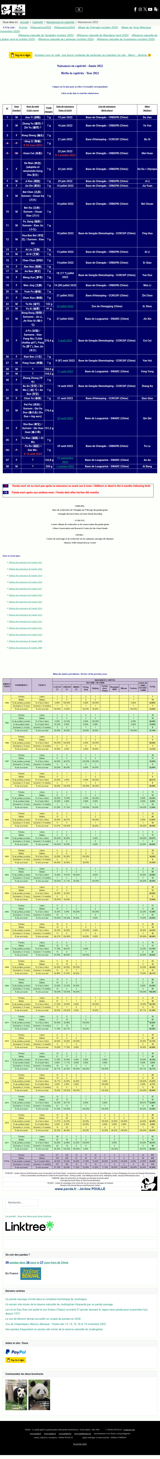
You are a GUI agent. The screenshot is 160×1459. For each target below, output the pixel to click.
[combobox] (21, 1202)
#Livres (23, 27)
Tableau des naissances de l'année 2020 (25, 569)
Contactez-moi (129, 1429)
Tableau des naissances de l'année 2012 (25, 621)
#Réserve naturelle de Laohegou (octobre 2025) (66, 39)
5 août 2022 (65, 340)
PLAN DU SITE (80, 1444)
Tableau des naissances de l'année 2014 (25, 608)
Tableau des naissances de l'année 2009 (25, 641)
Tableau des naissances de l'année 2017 (25, 588)
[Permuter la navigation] (79, 9)
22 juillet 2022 (65, 306)
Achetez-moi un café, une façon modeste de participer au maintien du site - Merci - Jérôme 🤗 (93, 55)
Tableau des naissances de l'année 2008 (25, 647)
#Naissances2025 (40, 27)
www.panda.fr (35, 1433)
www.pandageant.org (82, 1433)
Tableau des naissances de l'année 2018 (25, 582)
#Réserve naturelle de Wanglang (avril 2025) (103, 35)
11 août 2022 (65, 371)
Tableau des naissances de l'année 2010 (25, 634)
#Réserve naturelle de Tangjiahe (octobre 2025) (46, 35)
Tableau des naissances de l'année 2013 (25, 615)
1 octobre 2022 (65, 466)
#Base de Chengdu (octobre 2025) (98, 27)
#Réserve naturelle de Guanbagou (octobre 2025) (126, 39)
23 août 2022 (65, 418)
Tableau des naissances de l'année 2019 (25, 575)
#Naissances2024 (64, 27)
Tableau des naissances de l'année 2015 (25, 601)
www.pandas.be (65, 1433)
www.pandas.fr (50, 1433)
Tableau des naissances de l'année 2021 (25, 562)
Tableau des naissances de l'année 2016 (25, 595)
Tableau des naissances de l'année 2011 (25, 628)
